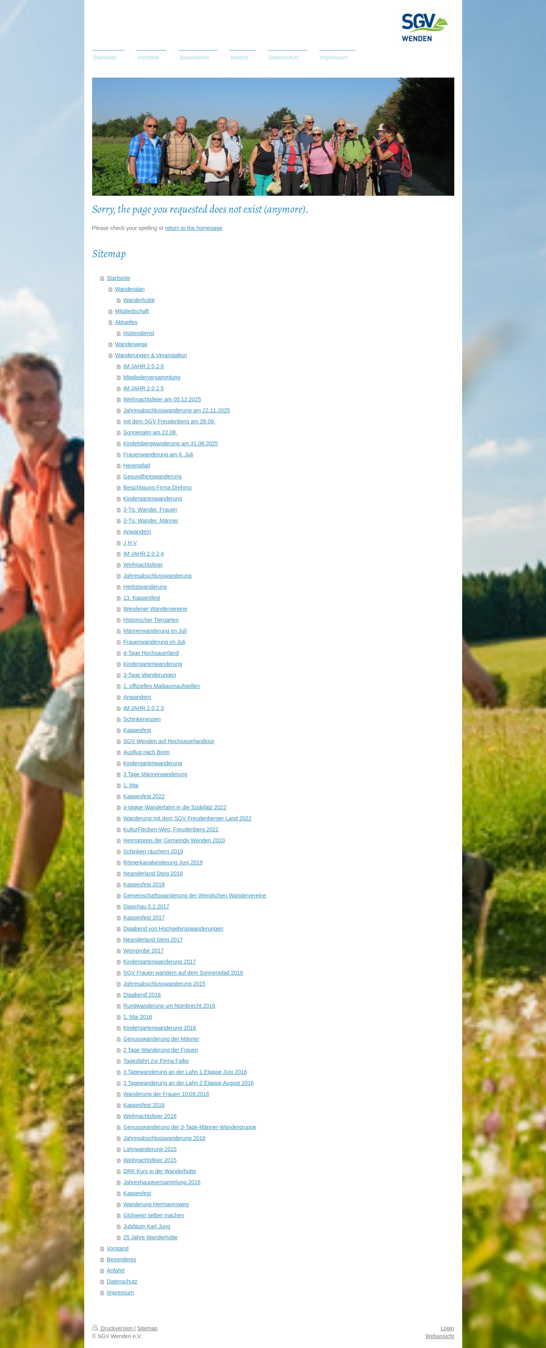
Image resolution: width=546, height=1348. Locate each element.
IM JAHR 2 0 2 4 (143, 554)
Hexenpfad (136, 465)
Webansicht (440, 1336)
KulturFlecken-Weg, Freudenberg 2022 (170, 829)
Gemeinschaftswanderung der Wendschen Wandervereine (194, 895)
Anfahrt (115, 1270)
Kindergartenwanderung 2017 (159, 962)
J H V (130, 543)
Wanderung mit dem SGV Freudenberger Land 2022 (187, 818)
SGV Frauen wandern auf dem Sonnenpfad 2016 (183, 973)
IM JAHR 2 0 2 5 (143, 388)
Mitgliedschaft (132, 311)
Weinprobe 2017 (143, 950)
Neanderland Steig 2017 (153, 939)
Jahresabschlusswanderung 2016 (164, 1138)
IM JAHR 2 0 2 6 (143, 366)
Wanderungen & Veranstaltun (151, 355)
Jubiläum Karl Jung (146, 1226)
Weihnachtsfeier (143, 565)
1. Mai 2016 (137, 1017)
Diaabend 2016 (142, 995)
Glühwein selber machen (153, 1215)
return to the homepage (194, 228)
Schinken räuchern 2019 (153, 851)
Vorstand (117, 1248)
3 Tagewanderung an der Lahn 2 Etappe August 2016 (188, 1083)
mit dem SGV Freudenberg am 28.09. (169, 421)
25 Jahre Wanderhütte (150, 1237)
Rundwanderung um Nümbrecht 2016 (169, 1006)
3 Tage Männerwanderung (155, 774)
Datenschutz (122, 1281)
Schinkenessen (142, 719)
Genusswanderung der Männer (161, 1039)
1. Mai (130, 785)
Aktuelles (126, 322)
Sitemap (147, 1328)
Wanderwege (131, 344)
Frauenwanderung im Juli (154, 642)
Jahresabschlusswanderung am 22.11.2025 (176, 410)
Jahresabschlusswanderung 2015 (164, 984)
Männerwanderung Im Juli (155, 631)
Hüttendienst (138, 333)
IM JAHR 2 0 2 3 (143, 708)
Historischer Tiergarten (151, 620)
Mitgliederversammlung (151, 377)
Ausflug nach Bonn (146, 752)
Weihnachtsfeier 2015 (149, 1160)
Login (447, 1328)
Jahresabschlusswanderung (157, 576)
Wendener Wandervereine (155, 609)
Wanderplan (129, 289)
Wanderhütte (139, 300)
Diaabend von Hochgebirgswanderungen (173, 928)
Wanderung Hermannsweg (156, 1204)
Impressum (120, 1292)
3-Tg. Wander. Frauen (150, 509)
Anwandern (137, 531)
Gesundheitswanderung (152, 476)
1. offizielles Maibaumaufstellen (161, 686)
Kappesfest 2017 (144, 917)
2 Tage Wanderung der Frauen (160, 1050)
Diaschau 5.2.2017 (146, 906)
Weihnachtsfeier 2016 (149, 1116)
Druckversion (113, 1328)
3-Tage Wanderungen (149, 675)
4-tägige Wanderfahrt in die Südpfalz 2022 (174, 807)
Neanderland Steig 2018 (153, 873)
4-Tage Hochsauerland (151, 653)
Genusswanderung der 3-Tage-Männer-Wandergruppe (189, 1127)
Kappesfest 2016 (144, 1105)
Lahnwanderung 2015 (149, 1149)
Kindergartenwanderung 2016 (159, 1028)
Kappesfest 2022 (144, 796)
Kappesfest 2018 (144, 884)
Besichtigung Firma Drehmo (157, 487)
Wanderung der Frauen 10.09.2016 (166, 1094)
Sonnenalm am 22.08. (150, 432)
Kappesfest (137, 730)
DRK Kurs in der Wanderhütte (159, 1171)
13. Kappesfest (141, 598)
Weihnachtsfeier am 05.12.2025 (162, 399)
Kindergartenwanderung (152, 498)
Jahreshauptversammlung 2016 (161, 1182)
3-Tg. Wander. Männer (150, 520)
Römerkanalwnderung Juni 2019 (163, 862)
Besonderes (121, 1259)
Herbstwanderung (145, 587)
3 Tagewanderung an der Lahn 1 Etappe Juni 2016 (185, 1072)
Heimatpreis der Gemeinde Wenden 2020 (174, 840)
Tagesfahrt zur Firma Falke (156, 1061)
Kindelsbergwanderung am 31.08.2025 (170, 443)
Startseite (118, 278)
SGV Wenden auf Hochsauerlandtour (168, 741)
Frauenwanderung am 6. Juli (158, 454)
